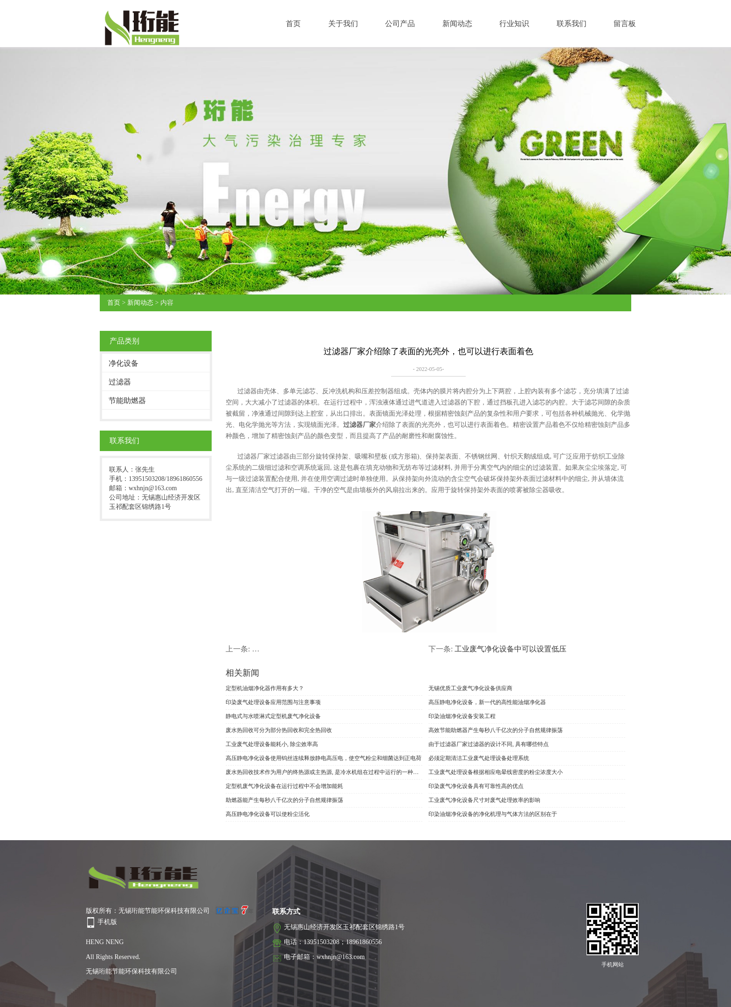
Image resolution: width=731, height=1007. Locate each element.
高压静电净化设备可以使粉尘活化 (268, 814)
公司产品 (400, 23)
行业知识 (514, 23)
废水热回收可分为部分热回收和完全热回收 (279, 730)
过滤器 (120, 382)
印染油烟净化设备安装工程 (462, 716)
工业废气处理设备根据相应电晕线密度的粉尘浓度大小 (495, 772)
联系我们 (571, 23)
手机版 (107, 921)
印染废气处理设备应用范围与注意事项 (273, 702)
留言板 (625, 23)
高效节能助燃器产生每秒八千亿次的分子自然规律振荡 (495, 730)
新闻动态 (457, 23)
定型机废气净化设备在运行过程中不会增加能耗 (284, 786)
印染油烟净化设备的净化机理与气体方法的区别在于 (492, 814)
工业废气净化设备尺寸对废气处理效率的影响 (484, 800)
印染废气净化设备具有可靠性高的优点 (476, 786)
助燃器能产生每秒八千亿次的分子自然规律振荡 (284, 800)
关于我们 (343, 23)
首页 (293, 23)
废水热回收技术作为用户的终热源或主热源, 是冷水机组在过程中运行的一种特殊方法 (324, 772)
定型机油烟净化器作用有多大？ (265, 688)
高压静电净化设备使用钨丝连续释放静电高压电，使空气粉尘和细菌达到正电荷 (323, 758)
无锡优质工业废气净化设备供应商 (470, 688)
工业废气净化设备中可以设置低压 (510, 649)
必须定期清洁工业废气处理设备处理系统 (478, 758)
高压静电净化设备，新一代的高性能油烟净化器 (487, 702)
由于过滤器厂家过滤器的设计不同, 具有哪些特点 (488, 744)
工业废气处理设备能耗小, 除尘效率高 (272, 744)
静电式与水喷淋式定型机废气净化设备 (273, 716)
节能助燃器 (127, 400)
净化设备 (123, 363)
